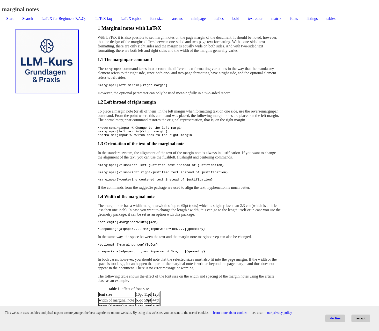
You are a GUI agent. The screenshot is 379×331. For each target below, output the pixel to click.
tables (331, 18)
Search (27, 18)
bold (235, 18)
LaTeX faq (103, 18)
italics (219, 18)
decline (335, 318)
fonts (294, 18)
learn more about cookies (230, 313)
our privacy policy (279, 313)
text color (255, 18)
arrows (177, 18)
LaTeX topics (131, 18)
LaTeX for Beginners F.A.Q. (64, 18)
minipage (198, 18)
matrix (276, 18)
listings (312, 18)
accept (360, 318)
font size (156, 18)
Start (10, 18)
